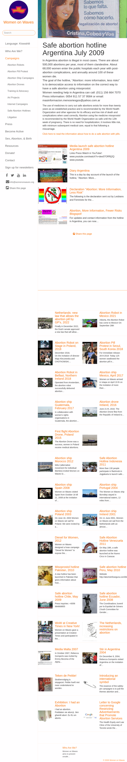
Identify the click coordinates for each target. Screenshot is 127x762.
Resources (11, 145)
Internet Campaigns (17, 104)
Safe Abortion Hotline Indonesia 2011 (110, 461)
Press (8, 124)
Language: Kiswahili (17, 43)
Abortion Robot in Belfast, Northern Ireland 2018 (66, 375)
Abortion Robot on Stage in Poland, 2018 (66, 346)
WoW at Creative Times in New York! (67, 624)
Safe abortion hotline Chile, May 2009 (66, 596)
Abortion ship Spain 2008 (63, 486)
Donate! (10, 153)
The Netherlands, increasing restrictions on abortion (110, 627)
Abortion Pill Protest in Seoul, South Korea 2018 (111, 346)
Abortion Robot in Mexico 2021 (110, 314)
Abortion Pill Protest (17, 71)
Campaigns (12, 58)
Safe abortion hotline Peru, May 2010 (112, 568)
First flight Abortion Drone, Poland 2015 (67, 434)
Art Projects (13, 97)
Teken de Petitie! (65, 675)
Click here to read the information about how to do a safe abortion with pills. (81, 134)
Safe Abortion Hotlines (18, 110)
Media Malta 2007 (66, 649)
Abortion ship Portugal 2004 (108, 486)
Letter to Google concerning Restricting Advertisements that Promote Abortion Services (110, 710)
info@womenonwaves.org (20, 182)
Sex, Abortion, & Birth (18, 138)
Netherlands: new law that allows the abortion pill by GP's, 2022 (67, 317)
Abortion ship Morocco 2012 (64, 459)
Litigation (12, 117)
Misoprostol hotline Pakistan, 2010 (67, 568)
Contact (10, 160)
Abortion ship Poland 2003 (63, 512)
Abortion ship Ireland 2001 (108, 512)
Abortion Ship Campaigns (20, 78)
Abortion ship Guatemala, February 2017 (64, 405)
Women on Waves (18, 12)
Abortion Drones (15, 84)
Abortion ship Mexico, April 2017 (111, 374)
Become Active (14, 131)
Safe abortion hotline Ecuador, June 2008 (109, 596)
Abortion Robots (15, 65)
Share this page (16, 188)
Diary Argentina (80, 170)
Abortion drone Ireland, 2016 (109, 403)
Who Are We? (13, 51)
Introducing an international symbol (108, 679)
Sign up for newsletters (19, 167)
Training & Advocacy (18, 91)
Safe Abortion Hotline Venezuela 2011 (111, 540)
